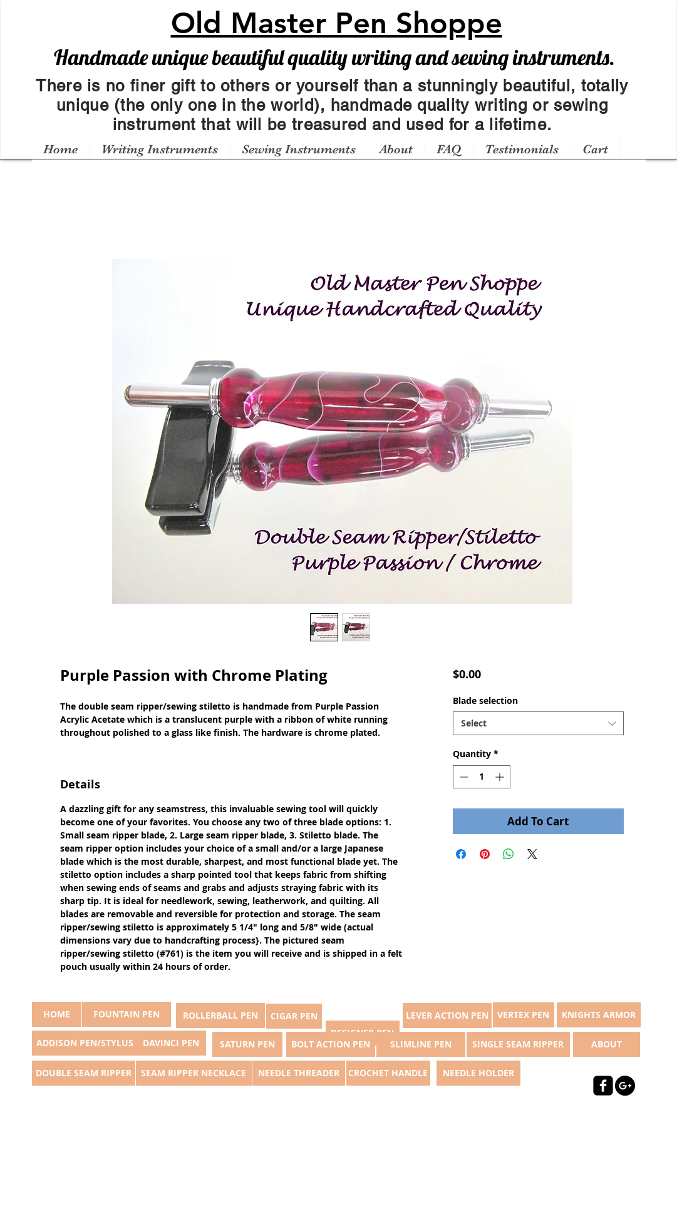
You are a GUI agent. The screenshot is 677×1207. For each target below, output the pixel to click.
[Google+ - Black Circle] (625, 1086)
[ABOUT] (606, 1044)
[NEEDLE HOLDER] (478, 1073)
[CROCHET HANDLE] (388, 1073)
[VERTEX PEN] (523, 1014)
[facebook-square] (603, 1086)
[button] (160, 150)
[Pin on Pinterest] (484, 854)
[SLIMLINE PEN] (420, 1044)
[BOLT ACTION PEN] (330, 1044)
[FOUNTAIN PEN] (126, 1014)
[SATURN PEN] (247, 1044)
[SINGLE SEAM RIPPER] (518, 1044)
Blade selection (485, 700)
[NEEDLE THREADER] (298, 1073)
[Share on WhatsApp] (508, 854)
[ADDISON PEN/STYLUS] (85, 1043)
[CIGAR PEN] (294, 1016)
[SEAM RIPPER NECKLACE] (194, 1073)
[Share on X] (532, 854)
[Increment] (501, 777)
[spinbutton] (481, 777)
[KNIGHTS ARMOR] (599, 1014)
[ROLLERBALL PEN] (220, 1015)
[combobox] (538, 723)
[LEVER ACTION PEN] (447, 1015)
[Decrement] (462, 777)
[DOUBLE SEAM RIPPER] (83, 1073)
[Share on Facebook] (460, 854)
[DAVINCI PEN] (171, 1043)
